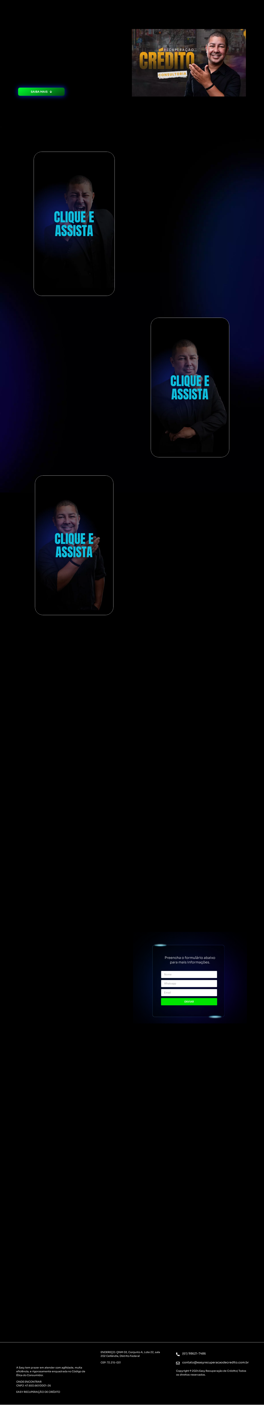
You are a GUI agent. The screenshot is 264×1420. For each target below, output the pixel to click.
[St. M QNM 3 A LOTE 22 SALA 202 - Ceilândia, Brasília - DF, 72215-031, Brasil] (132, 1383)
